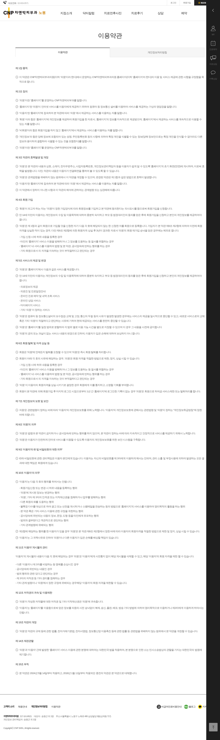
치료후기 (137, 13)
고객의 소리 (8, 706)
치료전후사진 (113, 13)
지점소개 (66, 13)
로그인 (173, 3)
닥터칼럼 (88, 13)
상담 (160, 13)
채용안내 (22, 706)
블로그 (189, 706)
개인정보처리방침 (157, 52)
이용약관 (63, 52)
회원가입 (187, 3)
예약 (184, 13)
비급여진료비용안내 (169, 706)
